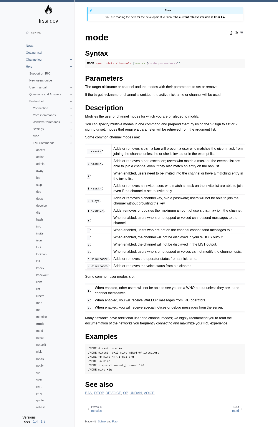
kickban (41, 254)
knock (40, 268)
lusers (40, 296)
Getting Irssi (34, 52)
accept (40, 150)
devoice (41, 205)
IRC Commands (44, 143)
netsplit (41, 344)
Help (29, 66)
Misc (36, 136)
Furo (114, 421)
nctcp (39, 337)
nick (39, 351)
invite (39, 233)
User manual (37, 87)
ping (39, 393)
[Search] (48, 33)
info (38, 226)
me (38, 310)
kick (38, 247)
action (40, 157)
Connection (40, 108)
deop (39, 198)
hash (39, 219)
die (38, 212)
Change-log (33, 59)
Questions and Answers (45, 94)
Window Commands (46, 122)
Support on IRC (39, 73)
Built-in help (37, 101)
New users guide (40, 80)
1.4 (35, 421)
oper (39, 379)
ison (39, 240)
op (38, 372)
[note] (48, 419)
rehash (41, 407)
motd (39, 330)
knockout (42, 275)
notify (39, 365)
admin (40, 164)
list (38, 289)
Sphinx (102, 421)
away (39, 171)
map (39, 303)
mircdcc (41, 317)
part (38, 386)
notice (40, 358)
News (29, 45)
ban (38, 177)
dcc (38, 191)
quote (40, 400)
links (39, 282)
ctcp (39, 184)
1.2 (43, 421)
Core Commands (44, 115)
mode (40, 324)
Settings (38, 129)
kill (38, 261)
